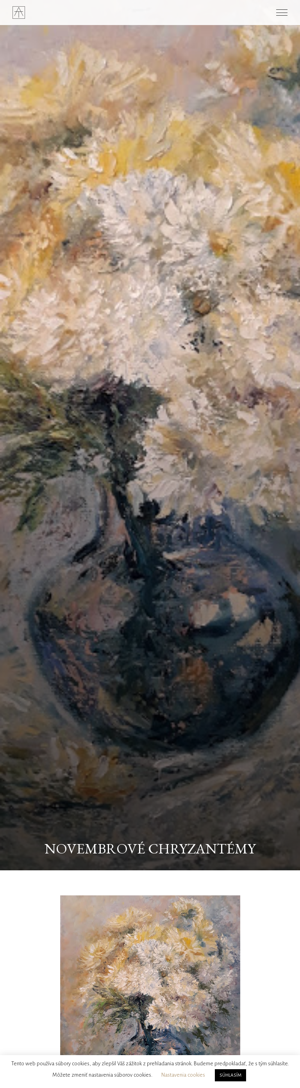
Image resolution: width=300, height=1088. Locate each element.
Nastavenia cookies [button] (183, 1075)
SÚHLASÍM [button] (230, 1075)
